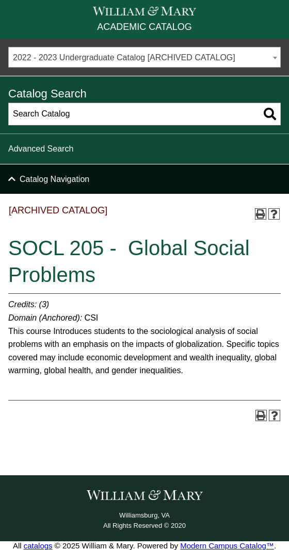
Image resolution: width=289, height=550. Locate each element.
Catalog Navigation (54, 179)
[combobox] (144, 57)
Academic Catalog (144, 27)
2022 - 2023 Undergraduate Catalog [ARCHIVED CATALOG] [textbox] (124, 57)
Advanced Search (40, 148)
